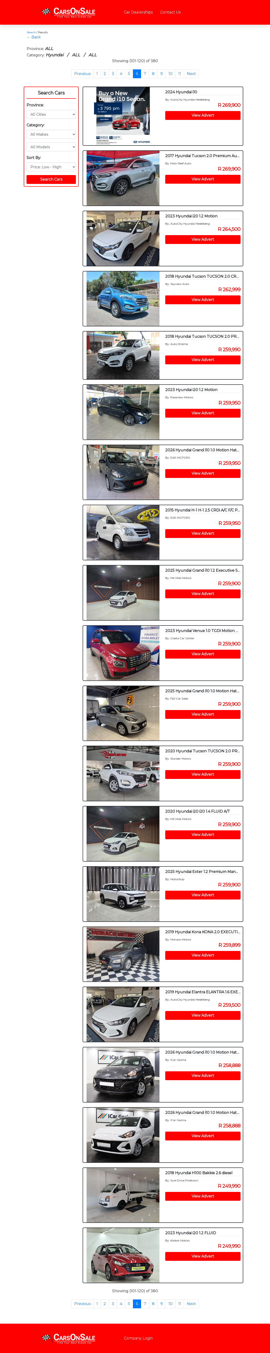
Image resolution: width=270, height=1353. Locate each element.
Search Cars (51, 93)
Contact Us (170, 12)
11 (179, 73)
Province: (35, 105)
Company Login (138, 1338)
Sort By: (34, 158)
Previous (82, 73)
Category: (35, 125)
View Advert (203, 115)
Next (191, 73)
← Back (34, 37)
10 (170, 73)
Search (31, 32)
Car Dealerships (138, 12)
